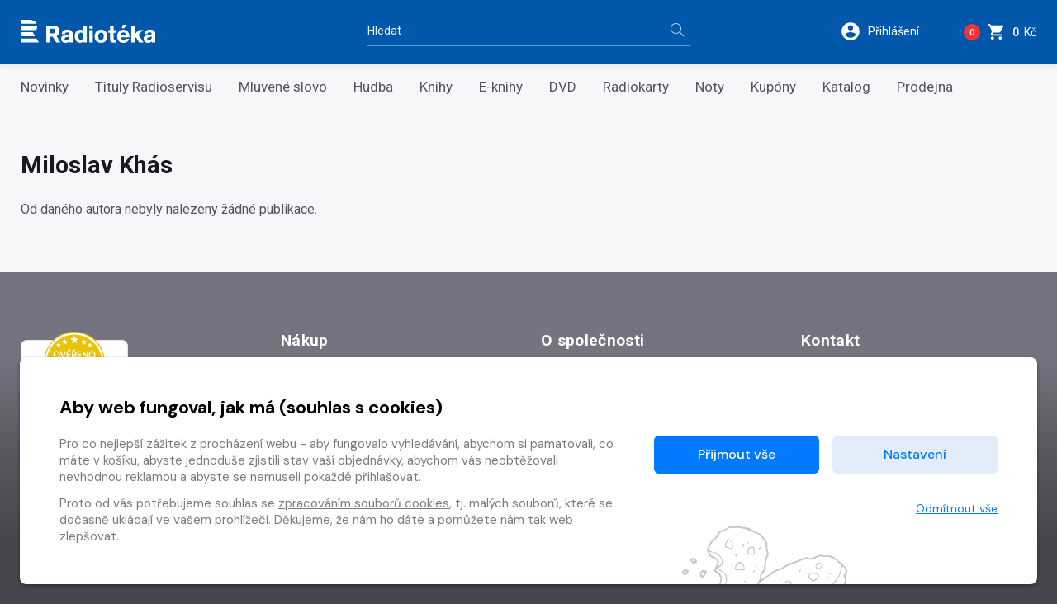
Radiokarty (636, 87)
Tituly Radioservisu (153, 87)
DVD (562, 87)
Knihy (436, 87)
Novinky (45, 87)
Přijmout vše (736, 454)
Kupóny (773, 87)
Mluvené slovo (283, 87)
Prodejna (925, 87)
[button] (890, 31)
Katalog (846, 87)
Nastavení (915, 454)
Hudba (373, 87)
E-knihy (501, 87)
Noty (709, 87)
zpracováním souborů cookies (363, 503)
